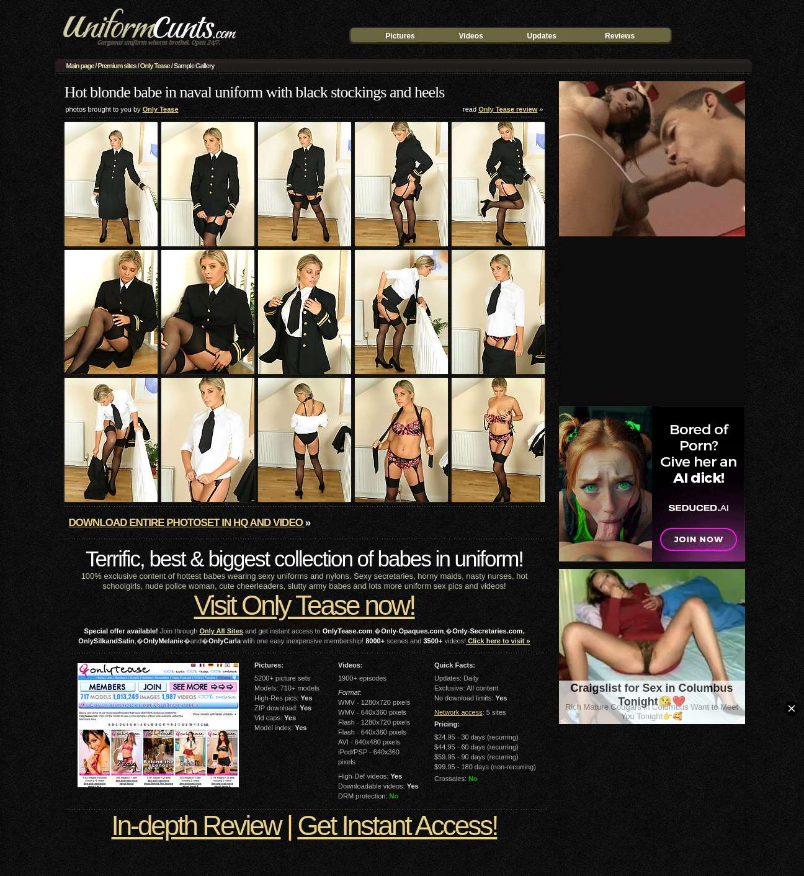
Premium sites (116, 65)
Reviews (620, 36)
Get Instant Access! (397, 825)
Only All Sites (221, 631)
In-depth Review (196, 825)
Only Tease (155, 65)
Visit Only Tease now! (304, 605)
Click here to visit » (498, 641)
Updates (541, 36)
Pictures (399, 36)
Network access (458, 712)
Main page (80, 65)
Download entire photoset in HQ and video (187, 523)
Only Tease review (507, 109)
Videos (471, 36)
